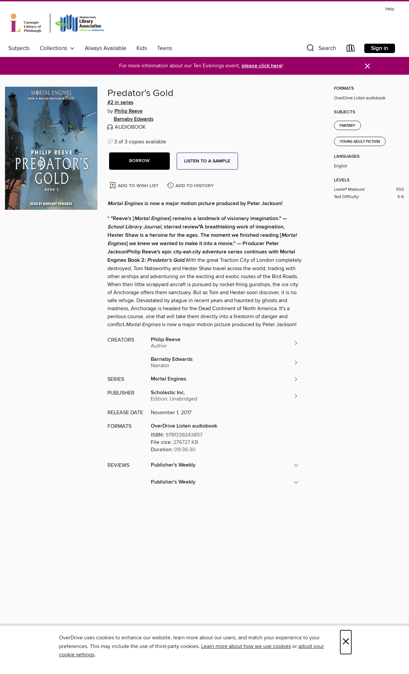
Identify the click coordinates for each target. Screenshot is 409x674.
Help (389, 9)
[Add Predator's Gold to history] (191, 186)
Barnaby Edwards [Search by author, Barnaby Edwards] (133, 119)
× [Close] (346, 642)
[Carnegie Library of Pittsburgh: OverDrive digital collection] (57, 23)
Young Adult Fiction (360, 141)
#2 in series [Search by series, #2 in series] (120, 103)
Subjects (19, 48)
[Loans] (351, 49)
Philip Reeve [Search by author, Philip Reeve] (128, 111)
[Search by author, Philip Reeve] (224, 343)
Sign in (379, 48)
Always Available (105, 48)
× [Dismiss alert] (367, 66)
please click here (262, 65)
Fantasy (347, 125)
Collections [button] (57, 48)
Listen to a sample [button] (207, 161)
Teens (164, 48)
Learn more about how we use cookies (246, 646)
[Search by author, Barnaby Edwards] (224, 363)
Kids (141, 48)
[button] (320, 49)
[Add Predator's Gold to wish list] (134, 185)
